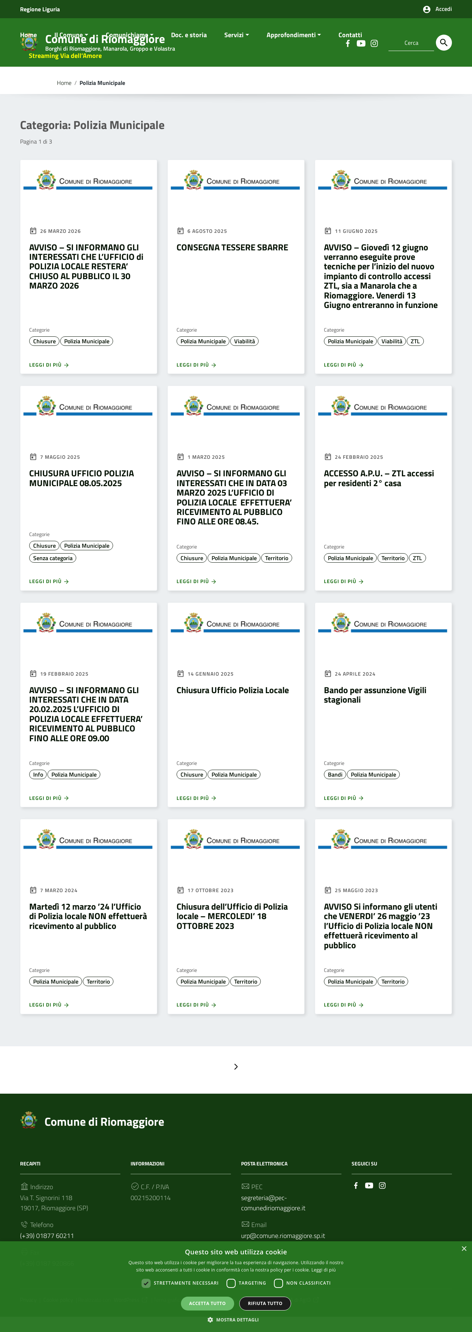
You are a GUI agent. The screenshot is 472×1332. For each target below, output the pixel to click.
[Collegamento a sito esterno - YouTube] (369, 1200)
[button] (236, 1319)
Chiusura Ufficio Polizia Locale (233, 704)
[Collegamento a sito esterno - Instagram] (382, 1200)
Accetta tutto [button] (207, 1303)
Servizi (234, 50)
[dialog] (236, 1286)
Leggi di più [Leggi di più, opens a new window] (324, 1269)
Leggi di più (49, 380)
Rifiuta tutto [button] (265, 1303)
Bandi (335, 789)
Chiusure (44, 356)
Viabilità (244, 356)
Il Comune (68, 50)
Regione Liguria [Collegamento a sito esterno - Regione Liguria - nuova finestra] (40, 9)
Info (38, 789)
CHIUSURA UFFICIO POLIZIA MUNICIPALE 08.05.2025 (81, 493)
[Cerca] (444, 43)
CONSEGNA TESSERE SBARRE (232, 262)
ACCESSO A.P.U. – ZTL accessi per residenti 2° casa (379, 493)
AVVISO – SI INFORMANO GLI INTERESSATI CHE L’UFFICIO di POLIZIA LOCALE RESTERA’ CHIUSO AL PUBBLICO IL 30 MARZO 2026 (86, 281)
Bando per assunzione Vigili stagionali (375, 709)
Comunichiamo (127, 50)
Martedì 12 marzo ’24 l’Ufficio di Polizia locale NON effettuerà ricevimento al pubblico (88, 931)
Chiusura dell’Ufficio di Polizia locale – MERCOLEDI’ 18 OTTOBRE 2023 (232, 931)
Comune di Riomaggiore (104, 1136)
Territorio (276, 573)
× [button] (464, 1248)
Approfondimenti (291, 50)
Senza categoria (53, 573)
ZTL (415, 356)
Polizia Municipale (86, 356)
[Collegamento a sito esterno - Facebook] (356, 1200)
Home (28, 50)
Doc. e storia (189, 50)
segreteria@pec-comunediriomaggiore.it (273, 1218)
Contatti (350, 50)
